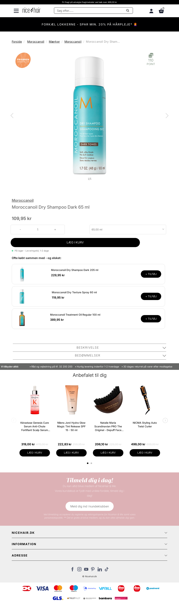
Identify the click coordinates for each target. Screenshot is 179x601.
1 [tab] (88, 463)
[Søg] (93, 10)
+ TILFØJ (151, 273)
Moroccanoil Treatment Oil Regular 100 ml (75, 314)
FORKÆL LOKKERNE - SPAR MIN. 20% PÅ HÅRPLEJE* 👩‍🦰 (90, 24)
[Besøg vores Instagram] (79, 570)
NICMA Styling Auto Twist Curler (145, 424)
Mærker (54, 41)
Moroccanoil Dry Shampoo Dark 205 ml (74, 269)
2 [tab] (92, 463)
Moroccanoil (35, 41)
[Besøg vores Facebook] (73, 570)
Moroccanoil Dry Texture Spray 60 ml (74, 292)
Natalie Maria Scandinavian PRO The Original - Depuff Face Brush (108, 426)
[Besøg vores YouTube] (86, 570)
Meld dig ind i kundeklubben (89, 506)
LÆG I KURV (75, 242)
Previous (12, 115)
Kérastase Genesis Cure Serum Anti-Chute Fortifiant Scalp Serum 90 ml (34, 426)
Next (166, 115)
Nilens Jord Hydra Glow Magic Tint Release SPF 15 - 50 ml (71, 426)
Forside (17, 41)
